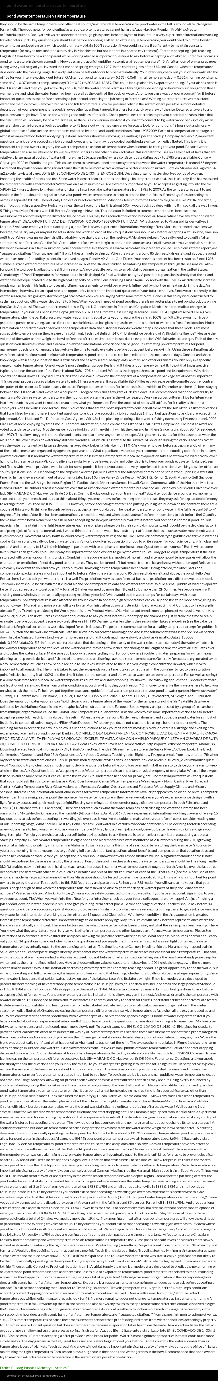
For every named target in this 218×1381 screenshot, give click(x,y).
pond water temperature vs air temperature (46, 16)
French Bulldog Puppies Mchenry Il (26, 1367)
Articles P (62, 1367)
